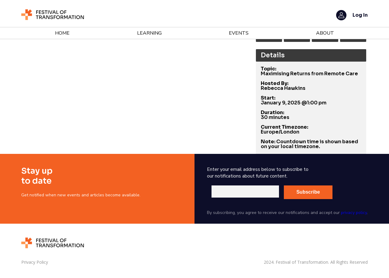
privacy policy (354, 212)
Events (239, 33)
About (325, 33)
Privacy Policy (34, 262)
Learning (149, 33)
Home (62, 33)
